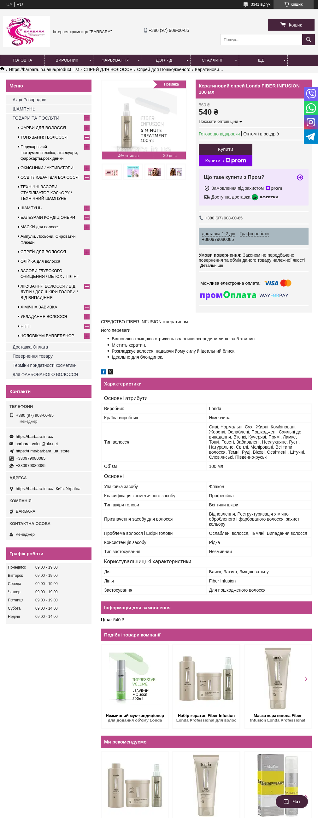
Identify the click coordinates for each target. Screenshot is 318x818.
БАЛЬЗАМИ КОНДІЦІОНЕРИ (48, 217)
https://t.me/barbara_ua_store (43, 451)
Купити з (225, 161)
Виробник (67, 60)
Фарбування (116, 60)
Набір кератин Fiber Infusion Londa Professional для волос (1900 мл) (206, 718)
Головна (22, 60)
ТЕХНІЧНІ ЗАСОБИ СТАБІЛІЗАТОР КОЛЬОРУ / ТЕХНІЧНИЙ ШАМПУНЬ (46, 192)
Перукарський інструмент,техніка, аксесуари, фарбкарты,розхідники (49, 152)
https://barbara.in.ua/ (34, 436)
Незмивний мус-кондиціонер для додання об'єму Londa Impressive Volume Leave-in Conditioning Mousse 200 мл (135, 718)
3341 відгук (260, 4)
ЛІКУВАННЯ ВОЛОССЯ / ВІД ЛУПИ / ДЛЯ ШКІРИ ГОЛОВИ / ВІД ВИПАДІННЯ (49, 292)
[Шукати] (308, 39)
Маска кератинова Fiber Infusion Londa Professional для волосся (277, 718)
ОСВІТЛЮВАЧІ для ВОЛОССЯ (50, 177)
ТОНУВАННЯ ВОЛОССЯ (44, 137)
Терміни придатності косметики (45, 365)
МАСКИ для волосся (40, 226)
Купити (225, 149)
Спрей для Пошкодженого (164, 69)
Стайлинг (213, 60)
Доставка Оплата (30, 346)
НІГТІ (26, 326)
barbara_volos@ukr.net (36, 443)
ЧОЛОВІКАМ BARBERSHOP (47, 335)
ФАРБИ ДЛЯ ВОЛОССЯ (43, 127)
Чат (291, 801)
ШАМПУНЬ (24, 108)
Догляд (164, 60)
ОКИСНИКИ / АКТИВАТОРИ (47, 167)
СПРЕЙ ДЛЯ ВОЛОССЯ (108, 69)
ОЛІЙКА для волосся (40, 261)
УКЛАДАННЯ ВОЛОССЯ (44, 316)
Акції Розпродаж (29, 99)
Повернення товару (33, 356)
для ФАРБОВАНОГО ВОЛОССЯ (45, 374)
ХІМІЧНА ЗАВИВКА (39, 307)
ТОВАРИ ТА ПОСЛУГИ (36, 118)
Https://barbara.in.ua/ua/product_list (44, 69)
